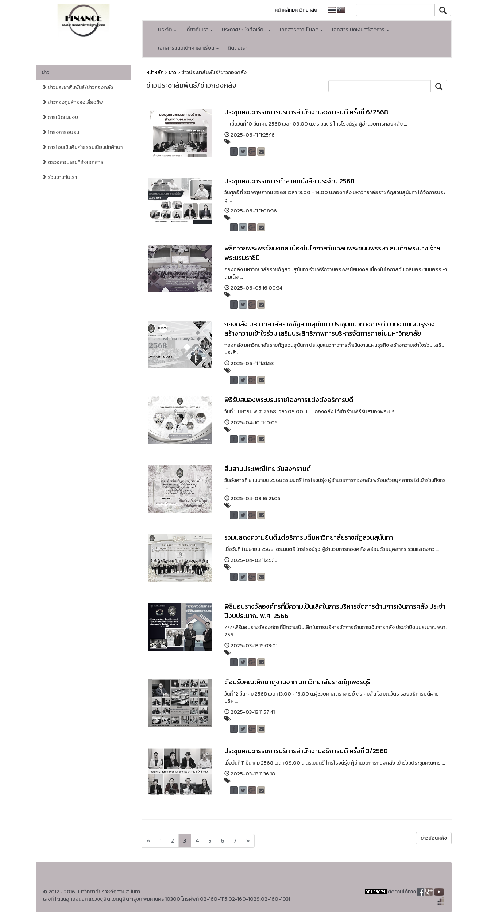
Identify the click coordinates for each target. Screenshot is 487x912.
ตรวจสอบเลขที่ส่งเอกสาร (72, 162)
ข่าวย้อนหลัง (434, 838)
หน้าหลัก (154, 72)
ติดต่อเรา (237, 48)
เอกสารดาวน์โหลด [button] (301, 30)
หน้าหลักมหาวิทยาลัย (296, 10)
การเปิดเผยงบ (60, 117)
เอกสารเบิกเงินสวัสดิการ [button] (360, 30)
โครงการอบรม (60, 132)
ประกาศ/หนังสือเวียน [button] (246, 30)
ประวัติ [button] (167, 30)
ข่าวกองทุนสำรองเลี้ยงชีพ (72, 102)
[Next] (148, 841)
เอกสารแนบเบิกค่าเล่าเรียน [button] (188, 48)
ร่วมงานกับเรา (59, 177)
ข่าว (45, 72)
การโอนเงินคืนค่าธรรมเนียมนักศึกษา (82, 147)
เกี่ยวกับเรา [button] (199, 30)
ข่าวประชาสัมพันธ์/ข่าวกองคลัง (77, 87)
